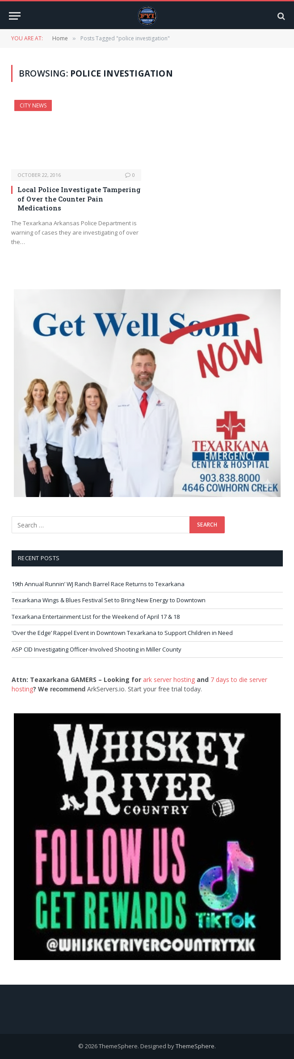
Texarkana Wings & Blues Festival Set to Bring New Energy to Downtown (109, 600)
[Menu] (15, 16)
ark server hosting (169, 679)
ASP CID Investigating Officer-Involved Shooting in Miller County (96, 649)
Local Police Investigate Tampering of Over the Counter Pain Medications (79, 198)
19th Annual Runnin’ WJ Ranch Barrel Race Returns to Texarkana (98, 584)
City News (33, 105)
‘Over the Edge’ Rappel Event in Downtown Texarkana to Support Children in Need (122, 633)
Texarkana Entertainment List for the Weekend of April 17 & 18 (96, 617)
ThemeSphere (195, 1046)
